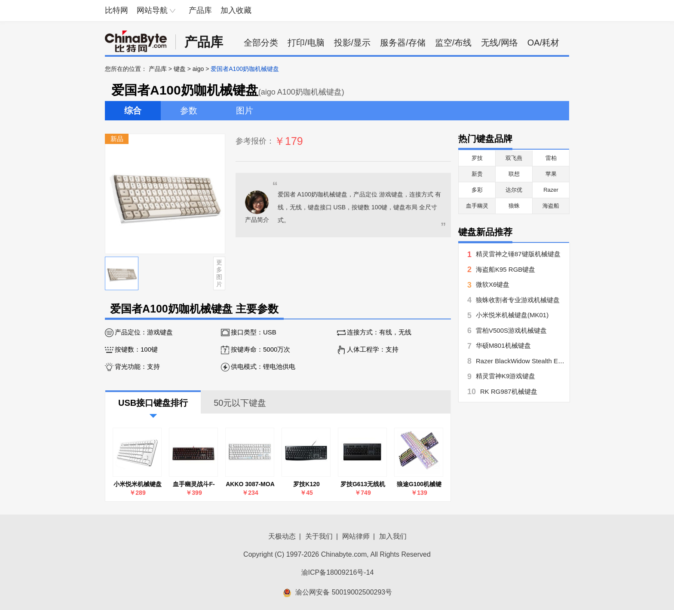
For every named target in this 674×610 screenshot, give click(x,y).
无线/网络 (499, 42)
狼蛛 (514, 205)
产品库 (200, 10)
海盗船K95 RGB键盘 (505, 269)
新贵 (477, 174)
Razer (550, 190)
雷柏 (551, 158)
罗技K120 (306, 484)
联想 (514, 174)
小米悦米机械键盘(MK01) (137, 484)
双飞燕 (514, 158)
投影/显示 (352, 42)
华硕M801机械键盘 (503, 345)
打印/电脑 (306, 42)
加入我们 (393, 536)
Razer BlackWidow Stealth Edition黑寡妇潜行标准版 (550, 361)
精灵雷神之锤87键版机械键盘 (518, 253)
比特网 (116, 10)
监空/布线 (453, 42)
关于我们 (319, 536)
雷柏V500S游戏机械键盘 (511, 330)
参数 (188, 110)
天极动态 (282, 536)
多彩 (477, 190)
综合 (132, 110)
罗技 (477, 158)
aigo (198, 68)
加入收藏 (236, 10)
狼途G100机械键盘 (419, 484)
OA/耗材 (543, 42)
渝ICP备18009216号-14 (337, 572)
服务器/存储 (403, 42)
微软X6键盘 (492, 284)
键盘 (180, 68)
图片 (244, 110)
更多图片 (219, 273)
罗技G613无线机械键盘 (362, 484)
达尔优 (514, 190)
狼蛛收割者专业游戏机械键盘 (518, 299)
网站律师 (356, 536)
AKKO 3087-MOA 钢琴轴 (250, 484)
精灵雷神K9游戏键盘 (505, 376)
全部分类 (261, 42)
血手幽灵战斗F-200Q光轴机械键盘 (194, 484)
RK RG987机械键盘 (508, 391)
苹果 (551, 174)
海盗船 (550, 205)
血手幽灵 (477, 205)
